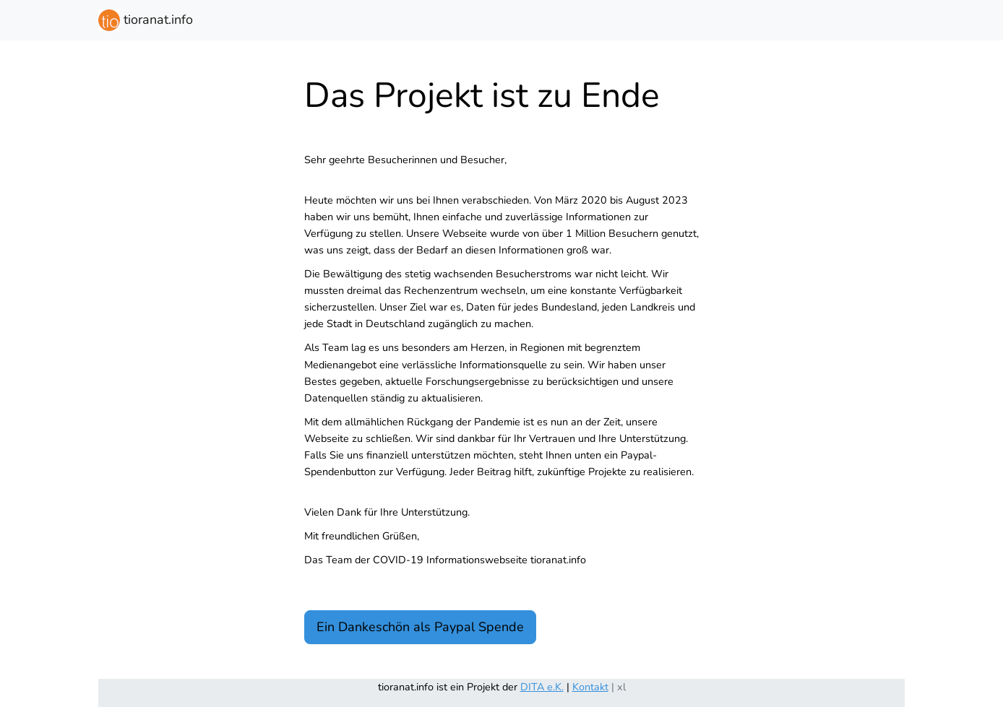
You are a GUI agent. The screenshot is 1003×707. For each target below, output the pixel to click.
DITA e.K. (542, 687)
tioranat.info (145, 20)
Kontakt (590, 687)
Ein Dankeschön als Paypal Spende (420, 627)
